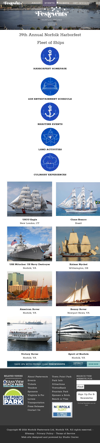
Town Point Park (61, 376)
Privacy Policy (45, 433)
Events (32, 380)
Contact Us (34, 410)
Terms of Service (65, 433)
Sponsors (33, 391)
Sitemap (29, 433)
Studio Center (71, 437)
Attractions (58, 384)
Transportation (36, 402)
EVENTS (50, 3)
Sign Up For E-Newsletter (86, 396)
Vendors (32, 387)
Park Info (57, 380)
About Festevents (38, 376)
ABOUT (36, 3)
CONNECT (38, 9)
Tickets (32, 384)
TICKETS (63, 3)
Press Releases (36, 406)
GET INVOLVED (82, 3)
